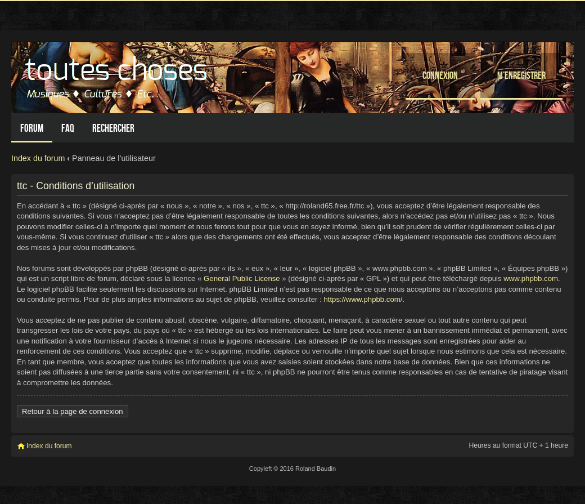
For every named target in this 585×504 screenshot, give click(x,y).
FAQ (67, 128)
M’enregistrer (521, 75)
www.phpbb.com (530, 278)
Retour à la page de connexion (72, 411)
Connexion (440, 75)
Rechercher (113, 128)
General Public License (242, 278)
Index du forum (38, 158)
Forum (31, 128)
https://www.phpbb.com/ (362, 299)
